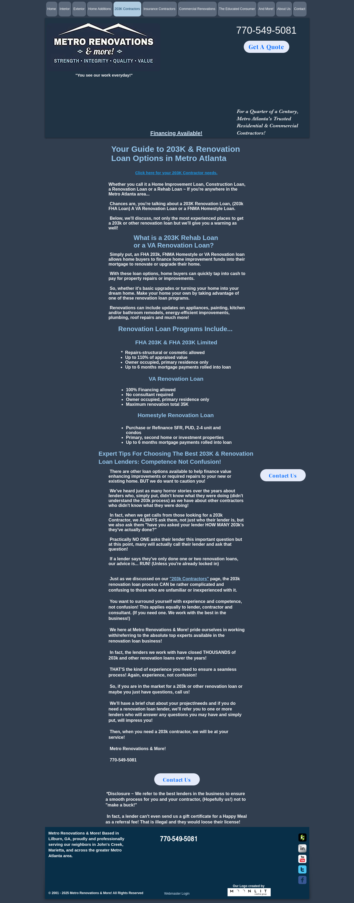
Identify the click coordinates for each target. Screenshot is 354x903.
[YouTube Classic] (302, 859)
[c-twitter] (302, 869)
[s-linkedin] (302, 848)
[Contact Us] (177, 779)
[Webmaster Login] (177, 893)
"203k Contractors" (189, 578)
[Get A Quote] (266, 47)
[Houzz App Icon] (302, 837)
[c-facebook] (302, 880)
